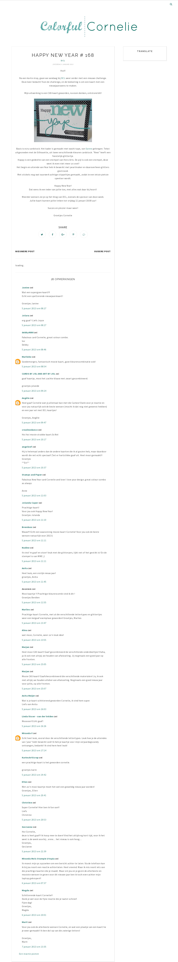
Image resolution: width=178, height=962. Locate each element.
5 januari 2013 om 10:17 (34, 439)
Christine (27, 802)
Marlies (26, 609)
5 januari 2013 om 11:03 (34, 495)
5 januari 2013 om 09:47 (34, 422)
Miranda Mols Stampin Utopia (38, 859)
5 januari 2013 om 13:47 (34, 623)
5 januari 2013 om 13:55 (34, 640)
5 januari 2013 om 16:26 (34, 726)
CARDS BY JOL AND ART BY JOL (38, 374)
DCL (63, 60)
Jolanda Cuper (30, 503)
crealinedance (30, 430)
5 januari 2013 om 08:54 (34, 366)
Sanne (89, 148)
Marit (25, 922)
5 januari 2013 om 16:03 (34, 709)
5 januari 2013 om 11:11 (34, 540)
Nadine (26, 548)
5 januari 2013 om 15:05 (34, 664)
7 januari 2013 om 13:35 (34, 946)
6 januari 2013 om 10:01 (34, 915)
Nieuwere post (25, 251)
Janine (26, 287)
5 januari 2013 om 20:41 (34, 795)
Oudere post (102, 251)
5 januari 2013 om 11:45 (34, 582)
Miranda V (27, 733)
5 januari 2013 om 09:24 (34, 391)
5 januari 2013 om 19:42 (34, 775)
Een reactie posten (29, 954)
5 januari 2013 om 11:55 (34, 602)
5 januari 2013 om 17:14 (34, 750)
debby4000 (28, 332)
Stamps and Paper (32, 475)
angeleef (27, 447)
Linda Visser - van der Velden (38, 716)
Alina (25, 630)
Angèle (26, 398)
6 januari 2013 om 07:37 (34, 883)
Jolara (25, 315)
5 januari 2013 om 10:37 (34, 467)
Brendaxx (27, 527)
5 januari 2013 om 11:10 (34, 520)
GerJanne (27, 827)
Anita (25, 568)
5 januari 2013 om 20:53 (34, 820)
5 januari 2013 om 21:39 (34, 851)
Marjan (26, 647)
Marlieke (27, 357)
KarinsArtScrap (30, 757)
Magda (25, 890)
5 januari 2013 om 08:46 (34, 349)
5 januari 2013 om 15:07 (34, 688)
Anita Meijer (28, 696)
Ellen (25, 782)
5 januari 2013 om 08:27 (34, 308)
